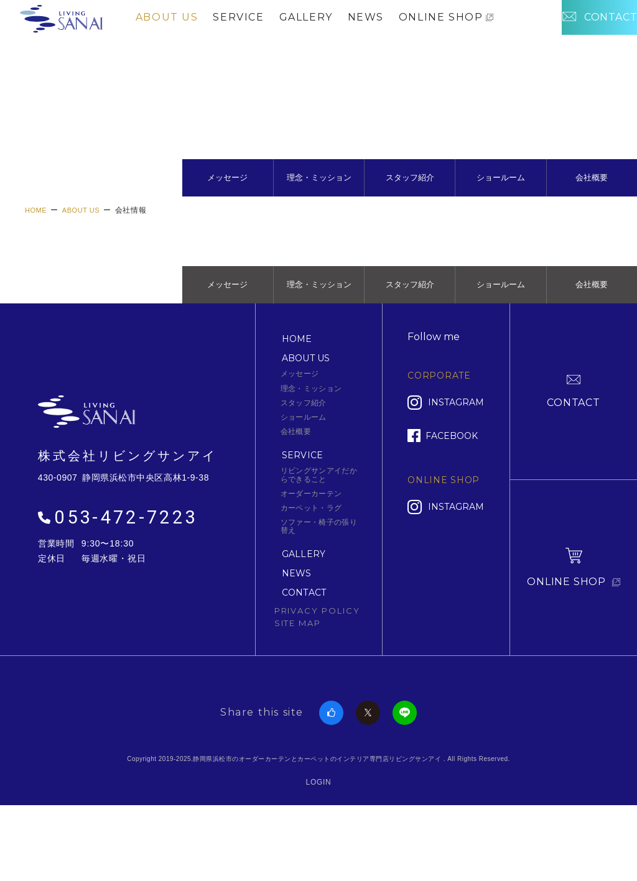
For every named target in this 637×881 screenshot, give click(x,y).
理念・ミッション (319, 214)
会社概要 (591, 214)
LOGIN (319, 846)
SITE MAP (298, 687)
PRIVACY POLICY (317, 675)
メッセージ (228, 214)
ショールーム (501, 214)
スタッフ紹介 (410, 214)
